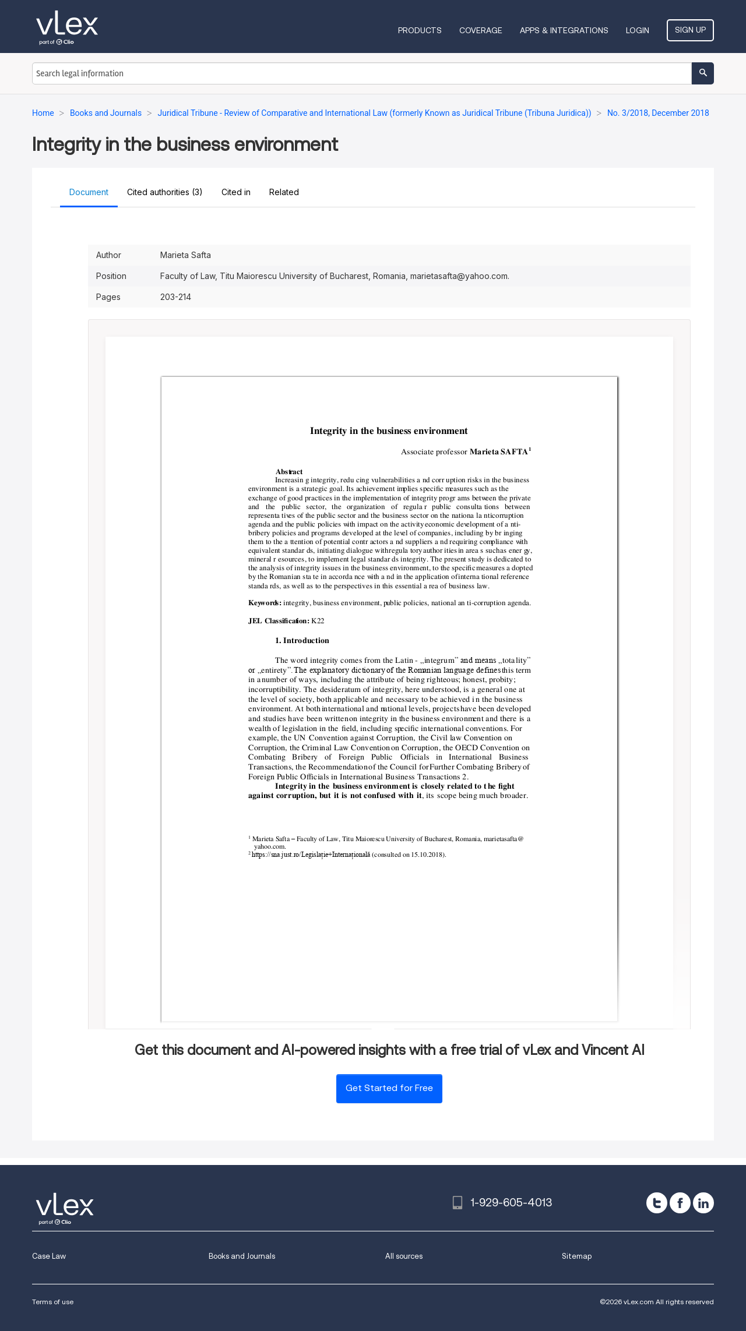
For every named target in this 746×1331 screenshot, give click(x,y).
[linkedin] (703, 1202)
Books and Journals (242, 1256)
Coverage (480, 30)
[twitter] (656, 1202)
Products (420, 30)
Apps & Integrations (564, 30)
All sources (404, 1256)
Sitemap (577, 1256)
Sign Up (690, 29)
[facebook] (680, 1202)
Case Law (49, 1256)
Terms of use (52, 1301)
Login (637, 30)
